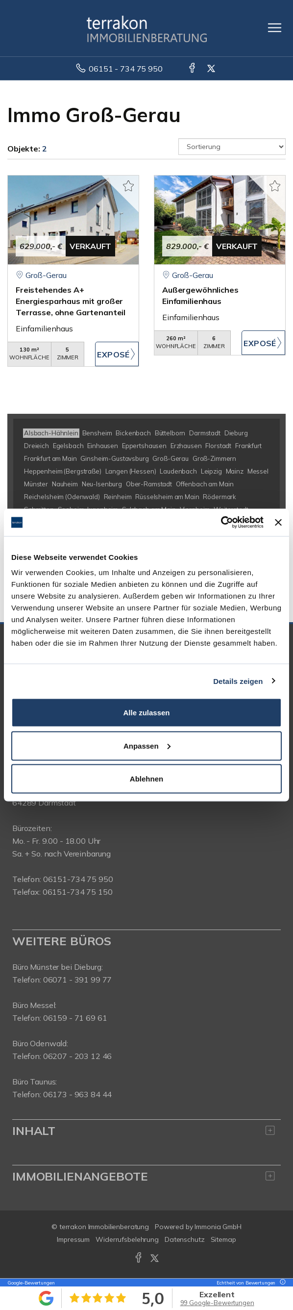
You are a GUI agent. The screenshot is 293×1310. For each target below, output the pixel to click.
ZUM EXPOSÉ (117, 354)
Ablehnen (146, 779)
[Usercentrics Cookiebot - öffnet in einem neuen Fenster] (221, 522)
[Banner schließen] (278, 522)
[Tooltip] (281, 1283)
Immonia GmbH (218, 1226)
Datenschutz (185, 1239)
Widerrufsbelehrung (127, 1239)
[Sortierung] (232, 146)
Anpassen (147, 745)
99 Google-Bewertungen (217, 1303)
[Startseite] (147, 28)
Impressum (73, 1239)
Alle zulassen (146, 712)
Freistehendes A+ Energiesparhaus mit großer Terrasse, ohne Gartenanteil (70, 301)
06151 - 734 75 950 (125, 69)
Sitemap (223, 1239)
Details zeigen (238, 681)
